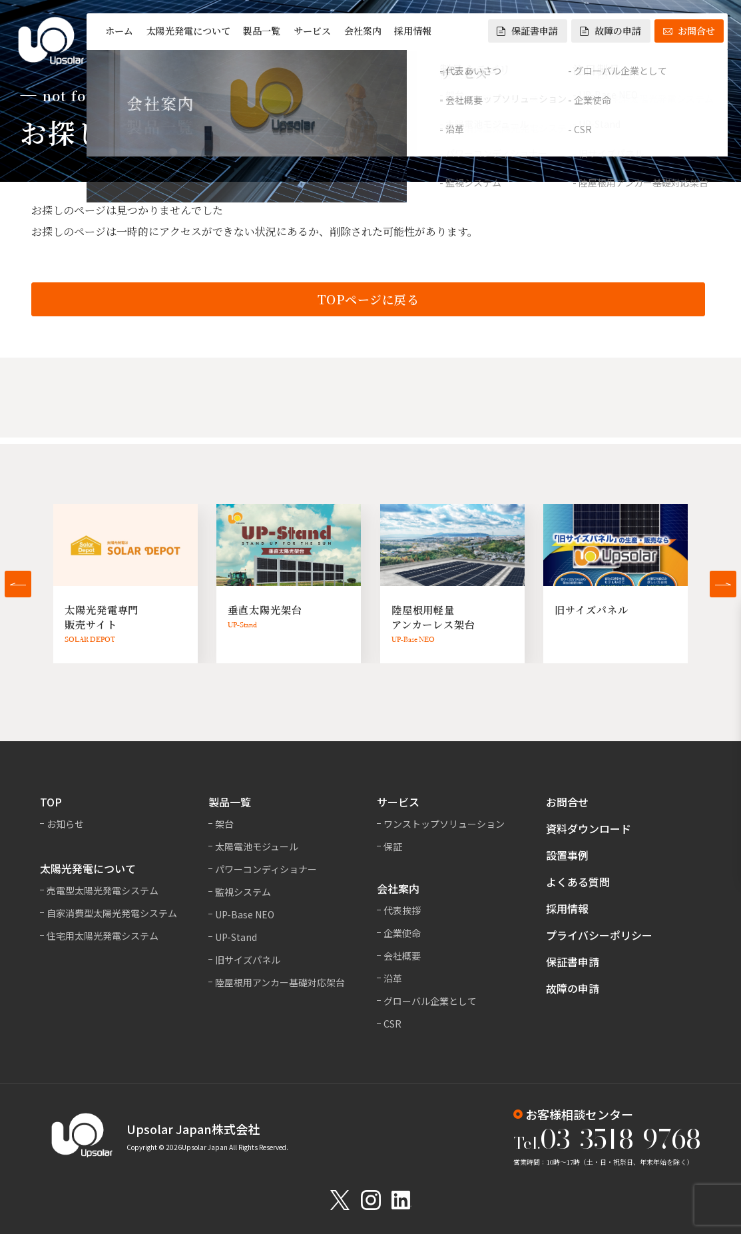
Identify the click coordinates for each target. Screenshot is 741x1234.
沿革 (392, 978)
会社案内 (362, 30)
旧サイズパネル (247, 959)
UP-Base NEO (244, 914)
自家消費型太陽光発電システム (112, 913)
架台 (224, 823)
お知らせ (65, 823)
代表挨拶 (402, 910)
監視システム (243, 891)
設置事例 (567, 855)
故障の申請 (610, 30)
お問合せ (689, 30)
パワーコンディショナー (266, 869)
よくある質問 (578, 882)
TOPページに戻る (368, 300)
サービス (312, 30)
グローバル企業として (430, 1001)
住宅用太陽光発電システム (102, 935)
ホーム (119, 30)
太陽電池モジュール (256, 846)
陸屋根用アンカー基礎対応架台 (280, 982)
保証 (392, 846)
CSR (392, 1023)
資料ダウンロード (588, 828)
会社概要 (402, 955)
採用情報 (412, 30)
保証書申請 (527, 30)
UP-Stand (236, 937)
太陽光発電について (188, 30)
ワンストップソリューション (444, 823)
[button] (18, 584)
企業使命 (402, 933)
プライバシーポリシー (599, 935)
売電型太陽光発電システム (102, 890)
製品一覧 (261, 30)
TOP (51, 802)
